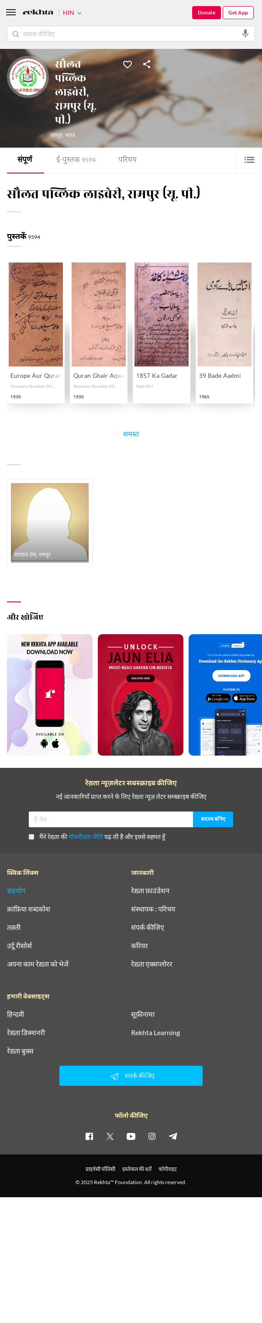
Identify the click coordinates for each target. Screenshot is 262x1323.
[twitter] (110, 1136)
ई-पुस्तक (76, 160)
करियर (139, 945)
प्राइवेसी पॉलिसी (100, 1169)
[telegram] (173, 1136)
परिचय (127, 160)
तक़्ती (14, 927)
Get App (238, 12)
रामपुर (56, 135)
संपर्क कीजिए (147, 927)
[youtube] (131, 1136)
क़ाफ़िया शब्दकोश (28, 908)
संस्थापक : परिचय (153, 908)
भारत (70, 135)
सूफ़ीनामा (143, 1014)
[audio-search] (245, 33)
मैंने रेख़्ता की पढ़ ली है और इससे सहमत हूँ (97, 836)
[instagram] (152, 1136)
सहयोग (16, 890)
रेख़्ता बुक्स (20, 1050)
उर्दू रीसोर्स (19, 945)
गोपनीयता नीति (86, 836)
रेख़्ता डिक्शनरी (26, 1032)
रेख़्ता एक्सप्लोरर (151, 963)
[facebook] (89, 1136)
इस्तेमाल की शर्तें (137, 1169)
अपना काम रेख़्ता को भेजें (38, 963)
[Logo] (38, 13)
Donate (206, 12)
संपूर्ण (24, 160)
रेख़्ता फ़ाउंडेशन (150, 890)
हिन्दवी (15, 1014)
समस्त (131, 435)
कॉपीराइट (168, 1169)
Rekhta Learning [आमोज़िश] (155, 1032)
